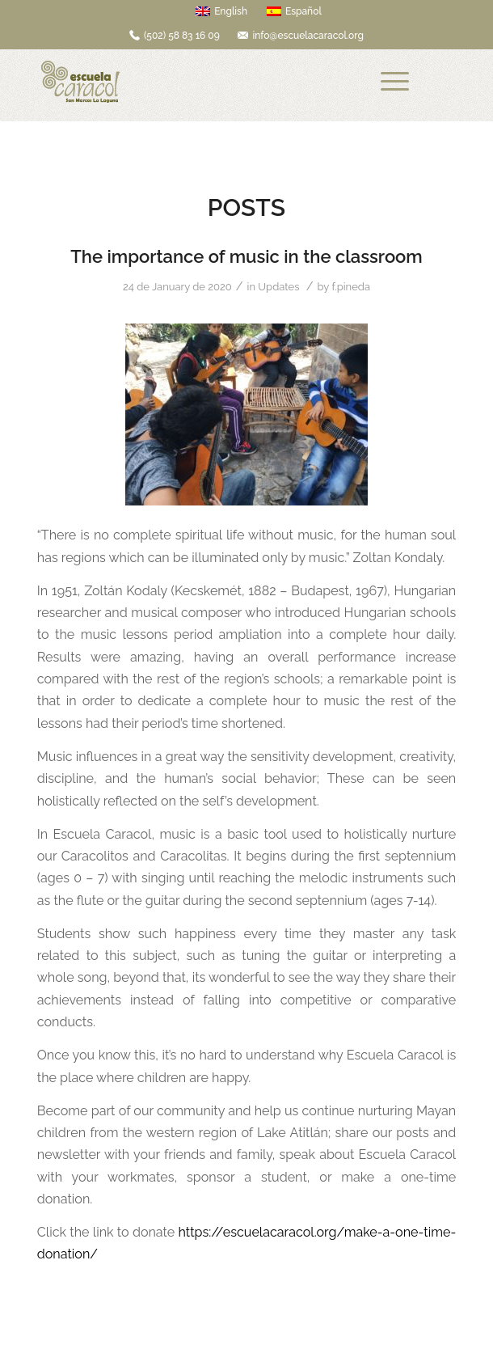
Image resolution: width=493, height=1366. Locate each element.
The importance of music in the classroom (246, 256)
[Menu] (394, 81)
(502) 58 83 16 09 (182, 35)
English (221, 11)
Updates (278, 287)
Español (294, 11)
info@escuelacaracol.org (308, 35)
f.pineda (350, 287)
